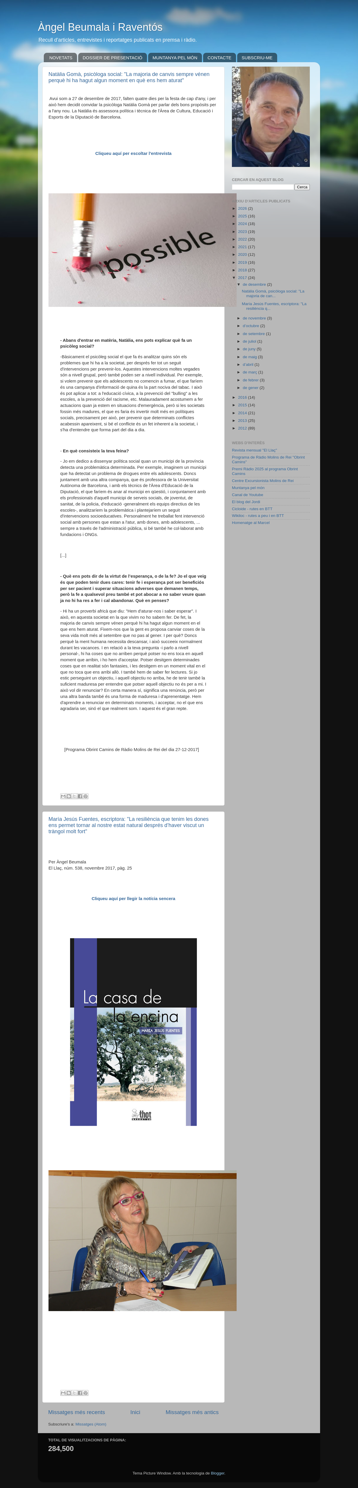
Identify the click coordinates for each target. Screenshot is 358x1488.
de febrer (251, 380)
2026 (243, 208)
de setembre (254, 334)
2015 (243, 405)
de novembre (255, 318)
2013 (243, 420)
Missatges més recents (76, 1412)
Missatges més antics (192, 1412)
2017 (243, 277)
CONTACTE (219, 57)
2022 (243, 239)
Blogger (217, 1473)
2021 (243, 247)
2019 (243, 262)
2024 (243, 223)
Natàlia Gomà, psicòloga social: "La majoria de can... (273, 293)
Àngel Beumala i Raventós (100, 27)
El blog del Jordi (246, 502)
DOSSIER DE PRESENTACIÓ (112, 57)
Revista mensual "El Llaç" (254, 450)
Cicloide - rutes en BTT (252, 509)
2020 (243, 254)
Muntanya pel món (248, 488)
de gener (251, 387)
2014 (243, 413)
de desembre (255, 284)
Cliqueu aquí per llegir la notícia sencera (133, 898)
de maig (250, 357)
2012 (243, 428)
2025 (243, 216)
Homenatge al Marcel (251, 522)
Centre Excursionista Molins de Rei (263, 480)
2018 (243, 270)
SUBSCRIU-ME (257, 57)
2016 (243, 397)
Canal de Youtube (247, 495)
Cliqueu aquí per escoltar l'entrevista (133, 153)
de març (250, 372)
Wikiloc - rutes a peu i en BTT (258, 515)
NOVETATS (61, 57)
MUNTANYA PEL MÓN (175, 57)
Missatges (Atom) (91, 1424)
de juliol (250, 341)
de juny (250, 349)
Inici (135, 1412)
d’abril (249, 364)
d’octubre (251, 326)
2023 (243, 231)
